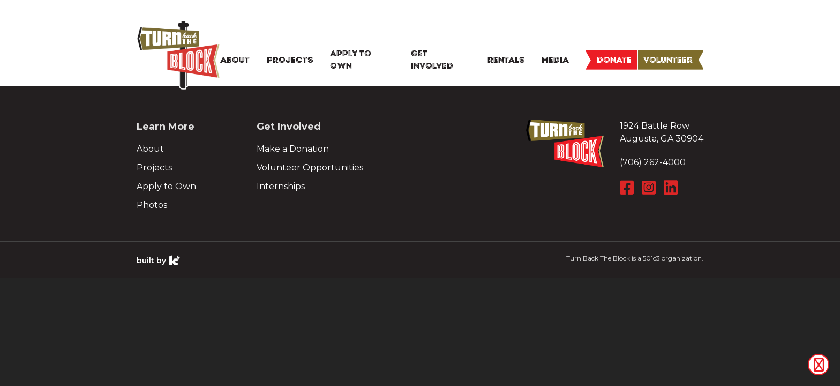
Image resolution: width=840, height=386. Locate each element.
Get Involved (432, 60)
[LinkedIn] (672, 188)
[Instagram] (650, 188)
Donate (614, 59)
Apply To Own (350, 60)
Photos (152, 205)
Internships (281, 186)
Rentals (506, 59)
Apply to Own (166, 186)
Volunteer (668, 59)
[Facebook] (628, 188)
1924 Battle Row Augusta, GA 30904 (661, 132)
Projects (290, 59)
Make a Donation (293, 149)
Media (555, 59)
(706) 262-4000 (653, 162)
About (235, 59)
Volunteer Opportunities (310, 167)
